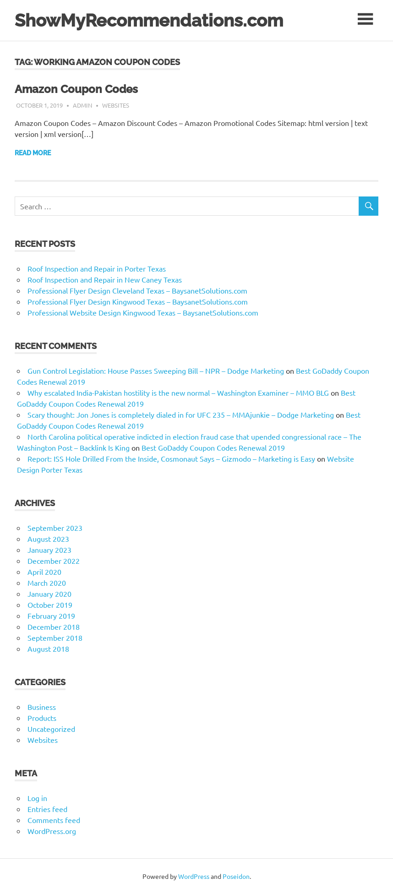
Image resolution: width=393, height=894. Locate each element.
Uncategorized (51, 728)
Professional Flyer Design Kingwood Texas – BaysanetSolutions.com (137, 301)
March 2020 (46, 582)
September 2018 (54, 637)
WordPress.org (51, 830)
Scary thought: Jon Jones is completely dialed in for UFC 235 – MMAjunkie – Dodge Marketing (180, 414)
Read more (33, 153)
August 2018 (48, 648)
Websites (115, 105)
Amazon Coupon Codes (76, 89)
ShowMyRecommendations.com (149, 20)
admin (82, 105)
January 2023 (49, 549)
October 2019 (49, 604)
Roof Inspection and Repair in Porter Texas (96, 268)
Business (41, 706)
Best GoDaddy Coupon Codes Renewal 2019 (213, 447)
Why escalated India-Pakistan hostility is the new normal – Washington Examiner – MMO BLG (178, 392)
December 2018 (53, 626)
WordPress (193, 876)
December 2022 (53, 560)
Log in (37, 797)
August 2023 (48, 538)
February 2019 (51, 615)
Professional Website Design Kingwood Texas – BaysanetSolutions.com (142, 312)
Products (41, 717)
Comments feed (53, 819)
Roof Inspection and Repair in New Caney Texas (104, 279)
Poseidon (236, 876)
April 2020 (44, 571)
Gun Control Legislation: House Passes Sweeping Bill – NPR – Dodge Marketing (155, 370)
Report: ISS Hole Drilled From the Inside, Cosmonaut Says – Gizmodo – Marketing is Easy (171, 458)
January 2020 (49, 593)
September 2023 (54, 527)
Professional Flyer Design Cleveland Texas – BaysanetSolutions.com (137, 290)
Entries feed (47, 808)
